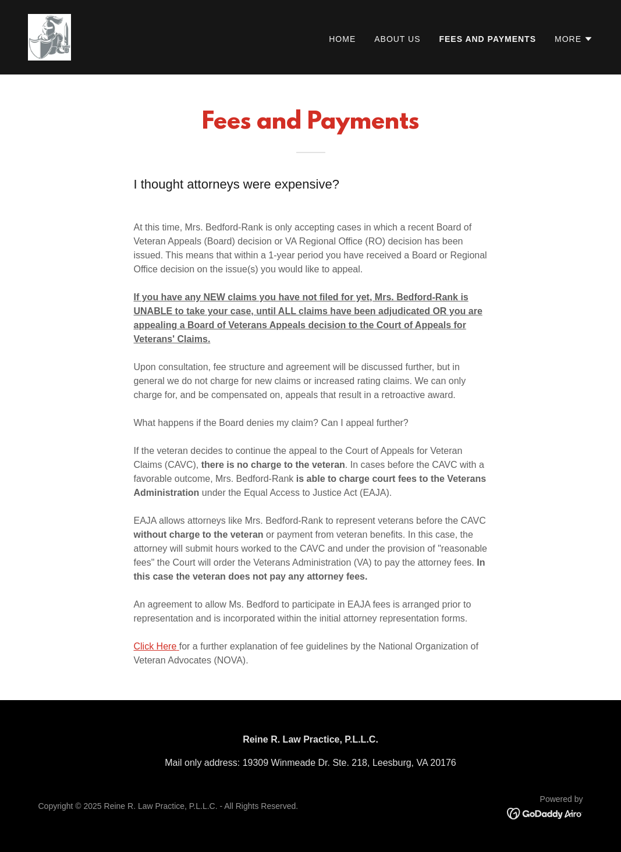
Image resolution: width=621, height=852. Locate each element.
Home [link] (342, 39)
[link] (49, 36)
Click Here (155, 646)
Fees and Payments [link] (487, 39)
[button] (574, 39)
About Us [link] (397, 39)
